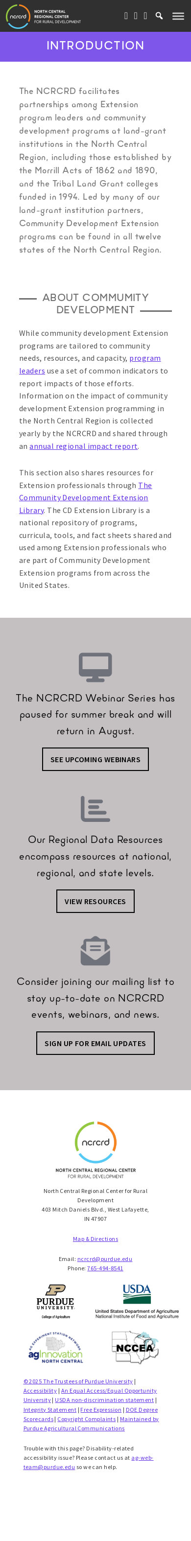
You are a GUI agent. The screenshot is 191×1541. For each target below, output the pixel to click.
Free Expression (100, 1409)
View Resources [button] (95, 901)
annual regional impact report (83, 446)
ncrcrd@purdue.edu (105, 1258)
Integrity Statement (50, 1409)
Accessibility (40, 1390)
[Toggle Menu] (178, 15)
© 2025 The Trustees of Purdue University (78, 1381)
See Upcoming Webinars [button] (95, 759)
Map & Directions (95, 1238)
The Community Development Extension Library (85, 497)
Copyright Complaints (86, 1419)
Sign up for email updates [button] (95, 1043)
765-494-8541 (105, 1268)
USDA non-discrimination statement (104, 1399)
